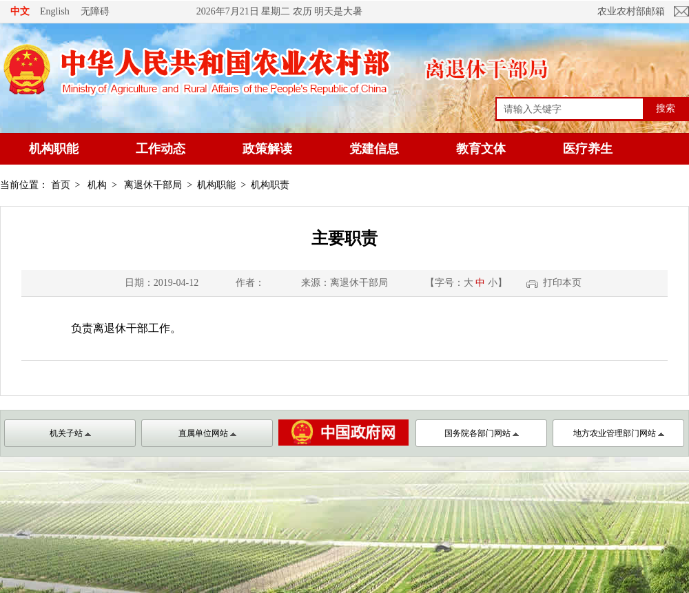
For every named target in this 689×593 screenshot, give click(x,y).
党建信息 (374, 149)
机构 (97, 185)
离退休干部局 (153, 185)
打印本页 (562, 283)
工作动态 (160, 149)
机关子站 (70, 433)
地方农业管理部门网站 (618, 433)
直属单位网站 (207, 433)
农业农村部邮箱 (631, 11)
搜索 (665, 108)
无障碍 (95, 11)
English (55, 11)
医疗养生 (588, 149)
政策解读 (267, 149)
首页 (60, 185)
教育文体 (481, 149)
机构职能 (54, 149)
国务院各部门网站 (481, 433)
